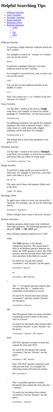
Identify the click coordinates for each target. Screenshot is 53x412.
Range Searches (14, 20)
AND (14, 27)
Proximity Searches (15, 17)
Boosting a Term (14, 22)
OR (14, 32)
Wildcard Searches (15, 12)
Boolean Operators (15, 25)
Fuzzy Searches (14, 15)
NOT (14, 35)
